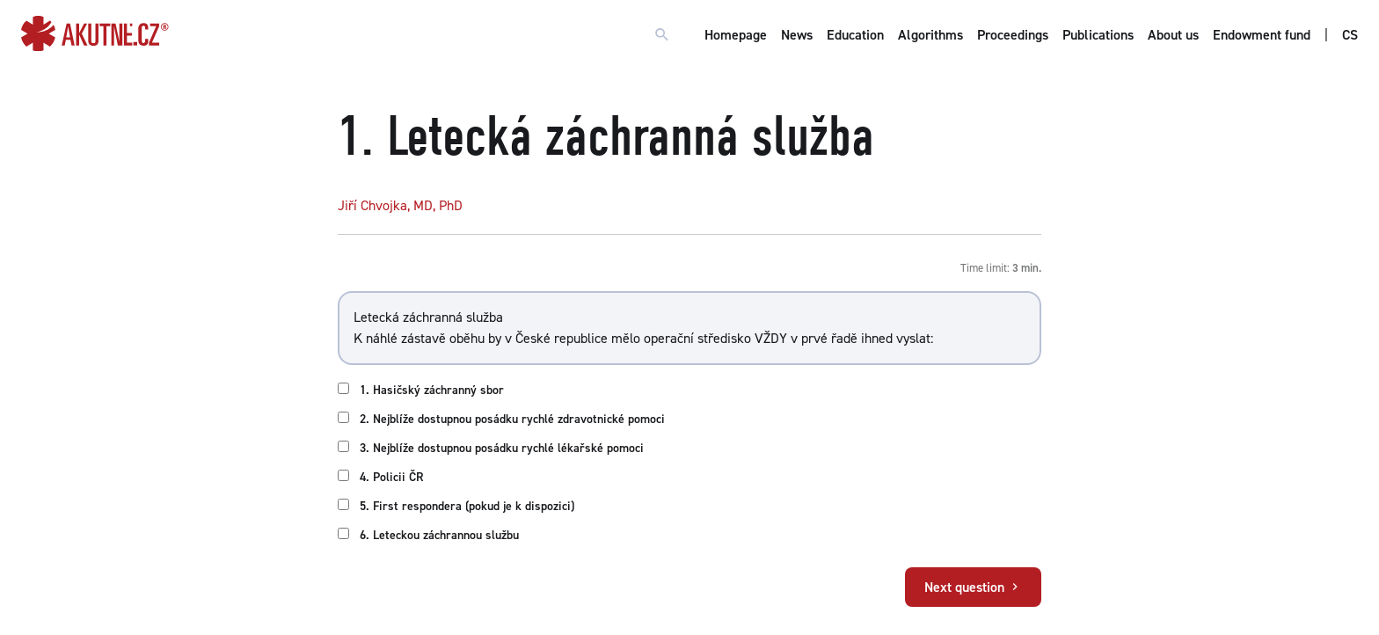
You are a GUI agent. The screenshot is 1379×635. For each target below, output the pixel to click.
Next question (973, 587)
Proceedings (1012, 35)
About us (1173, 35)
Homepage (735, 35)
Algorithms (930, 35)
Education (855, 35)
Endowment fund (1261, 35)
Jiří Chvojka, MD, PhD (400, 205)
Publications (1098, 35)
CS (1350, 35)
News (797, 35)
